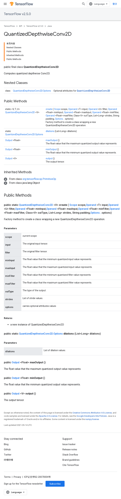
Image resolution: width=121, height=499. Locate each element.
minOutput (51, 149)
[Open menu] (5, 4)
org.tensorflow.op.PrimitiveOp (39, 179)
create (49, 109)
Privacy (17, 477)
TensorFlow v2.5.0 (17, 14)
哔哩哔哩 (8, 460)
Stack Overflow (70, 454)
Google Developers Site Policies (92, 416)
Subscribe (55, 483)
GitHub (7, 449)
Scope (57, 109)
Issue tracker (69, 444)
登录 (115, 4)
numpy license (92, 419)
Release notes (69, 449)
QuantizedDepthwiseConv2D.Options (32, 90)
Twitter (7, 454)
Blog (6, 444)
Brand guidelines (71, 460)
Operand (73, 109)
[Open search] (84, 4)
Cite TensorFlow (70, 465)
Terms (7, 477)
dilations (50, 131)
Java (49, 26)
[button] (30, 179)
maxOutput (52, 140)
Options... (60, 119)
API (20, 26)
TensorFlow (9, 26)
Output (9, 140)
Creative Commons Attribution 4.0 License (92, 413)
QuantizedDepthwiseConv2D (93, 90)
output (49, 158)
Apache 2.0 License (48, 416)
